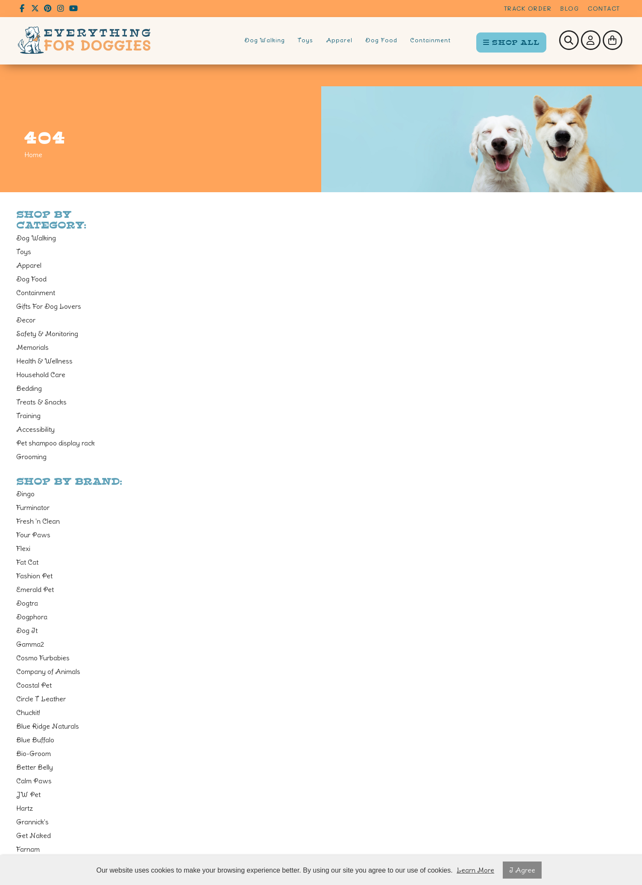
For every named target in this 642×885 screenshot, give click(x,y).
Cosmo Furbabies (43, 657)
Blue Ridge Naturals (47, 726)
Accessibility (35, 429)
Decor (25, 320)
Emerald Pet (35, 589)
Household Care (40, 374)
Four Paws (33, 534)
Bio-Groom (33, 753)
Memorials (32, 347)
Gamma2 (30, 644)
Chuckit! (28, 712)
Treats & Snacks (41, 402)
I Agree (522, 870)
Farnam (28, 849)
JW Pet (28, 794)
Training (28, 415)
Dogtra (27, 603)
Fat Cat (27, 562)
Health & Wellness (44, 361)
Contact (604, 8)
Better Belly (34, 767)
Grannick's (32, 822)
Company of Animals (48, 671)
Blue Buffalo (35, 740)
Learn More (475, 870)
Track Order (528, 8)
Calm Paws (34, 781)
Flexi (23, 548)
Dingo (25, 493)
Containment (430, 40)
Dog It (27, 630)
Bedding (29, 388)
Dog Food (381, 40)
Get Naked (33, 835)
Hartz (24, 808)
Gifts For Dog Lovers (48, 306)
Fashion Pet (34, 575)
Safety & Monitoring (47, 333)
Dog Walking (264, 40)
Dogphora (31, 616)
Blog (569, 8)
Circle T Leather (41, 699)
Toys (305, 40)
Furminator (33, 507)
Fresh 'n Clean (38, 521)
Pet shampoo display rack (55, 443)
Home (33, 154)
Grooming (31, 456)
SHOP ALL (511, 42)
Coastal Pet (34, 685)
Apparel (339, 40)
